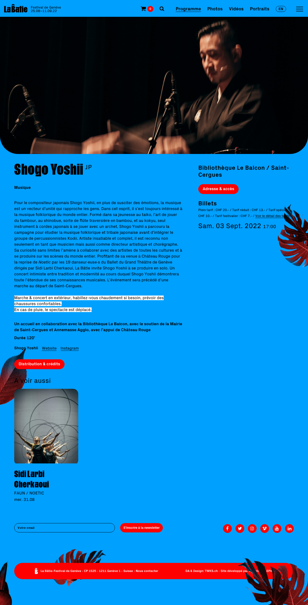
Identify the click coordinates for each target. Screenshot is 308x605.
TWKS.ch (211, 571)
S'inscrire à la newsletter (141, 528)
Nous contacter (147, 571)
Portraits (259, 8)
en (281, 9)
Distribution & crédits (39, 364)
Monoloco (256, 571)
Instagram (70, 348)
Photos (215, 8)
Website (49, 348)
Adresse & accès (218, 189)
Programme (188, 8)
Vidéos (236, 8)
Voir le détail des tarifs (272, 216)
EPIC (269, 571)
